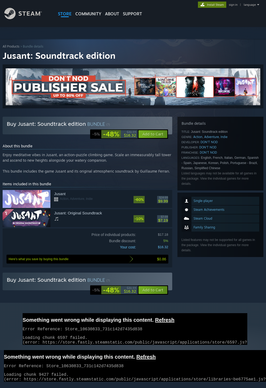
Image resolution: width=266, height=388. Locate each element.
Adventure (211, 137)
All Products (11, 46)
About (112, 13)
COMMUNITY (88, 13)
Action (197, 137)
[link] (114, 134)
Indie (224, 137)
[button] (153, 290)
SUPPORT (132, 13)
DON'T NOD (209, 142)
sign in (233, 4)
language (250, 4)
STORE (65, 13)
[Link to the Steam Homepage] (27, 18)
